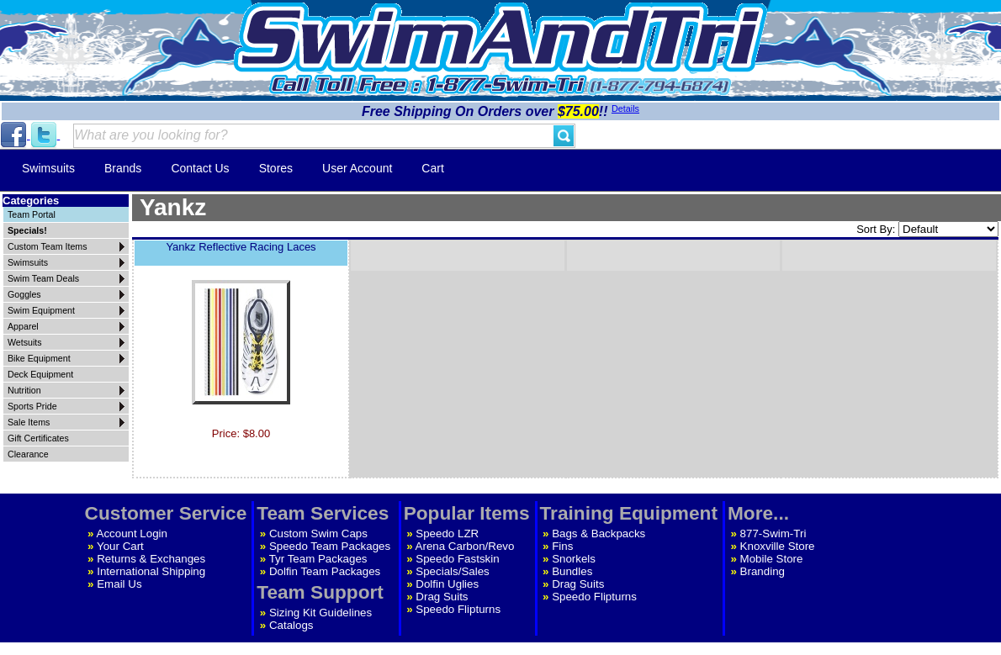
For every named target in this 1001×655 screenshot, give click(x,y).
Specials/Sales (452, 571)
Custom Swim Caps (318, 533)
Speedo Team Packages (329, 546)
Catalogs (291, 625)
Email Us (119, 584)
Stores (276, 168)
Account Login (132, 533)
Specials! (27, 230)
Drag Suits (442, 596)
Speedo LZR (447, 533)
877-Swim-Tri (773, 533)
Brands (122, 168)
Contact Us (200, 168)
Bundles (572, 571)
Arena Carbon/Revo (465, 546)
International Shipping (151, 571)
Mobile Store (771, 558)
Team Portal (32, 214)
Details (625, 108)
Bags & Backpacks (598, 533)
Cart (432, 168)
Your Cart (120, 546)
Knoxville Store (777, 546)
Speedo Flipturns (458, 609)
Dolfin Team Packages (324, 571)
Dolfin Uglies (447, 584)
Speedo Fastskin (457, 558)
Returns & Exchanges (151, 558)
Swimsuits (48, 168)
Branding (762, 571)
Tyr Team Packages (318, 558)
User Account (357, 168)
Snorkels (574, 558)
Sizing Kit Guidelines (320, 612)
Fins (562, 546)
